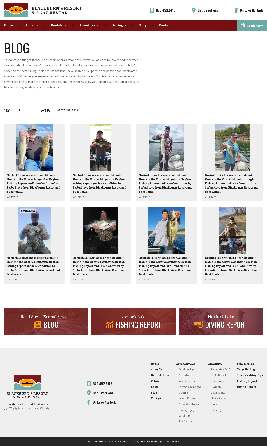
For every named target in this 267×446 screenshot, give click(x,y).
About (32, 25)
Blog (142, 26)
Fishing (119, 25)
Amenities (89, 25)
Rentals (58, 25)
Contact (164, 26)
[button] (252, 25)
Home (8, 26)
